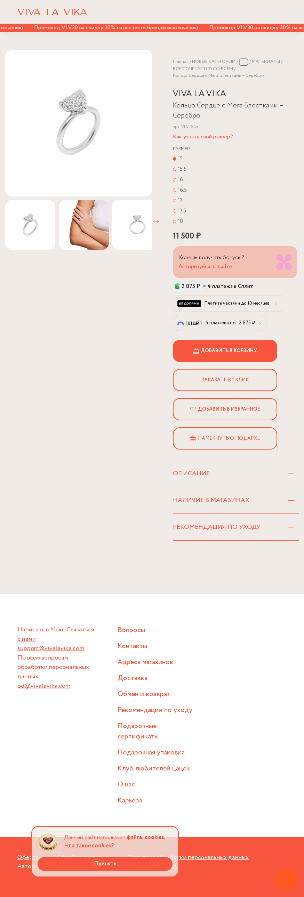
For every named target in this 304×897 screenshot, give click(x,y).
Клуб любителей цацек (154, 768)
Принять (105, 864)
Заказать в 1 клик (225, 380)
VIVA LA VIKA (199, 94)
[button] (156, 221)
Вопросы (131, 630)
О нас (126, 784)
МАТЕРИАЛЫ (266, 61)
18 (180, 221)
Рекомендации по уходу (155, 710)
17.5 (182, 211)
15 (180, 159)
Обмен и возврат (144, 694)
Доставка (132, 678)
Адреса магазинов (145, 662)
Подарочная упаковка (151, 753)
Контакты (132, 646)
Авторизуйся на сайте (205, 266)
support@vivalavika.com (51, 648)
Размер (181, 149)
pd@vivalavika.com (44, 685)
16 (180, 180)
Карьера (130, 800)
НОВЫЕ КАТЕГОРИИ (213, 61)
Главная (181, 61)
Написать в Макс (41, 629)
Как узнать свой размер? (203, 137)
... (244, 61)
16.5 (182, 190)
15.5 (182, 169)
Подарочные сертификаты (138, 731)
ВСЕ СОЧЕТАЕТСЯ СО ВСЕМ (203, 69)
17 (180, 200)
